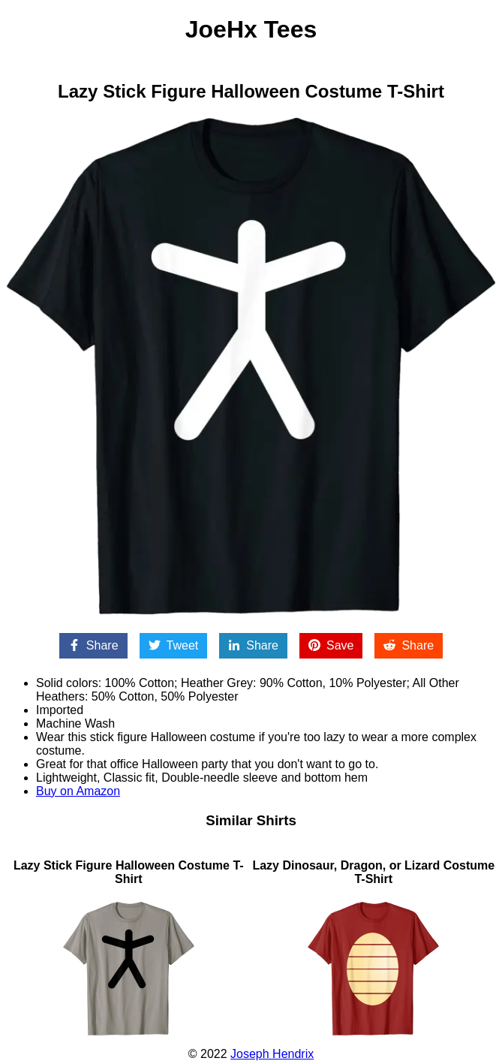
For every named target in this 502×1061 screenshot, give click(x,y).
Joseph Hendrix (272, 1053)
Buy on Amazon (78, 791)
